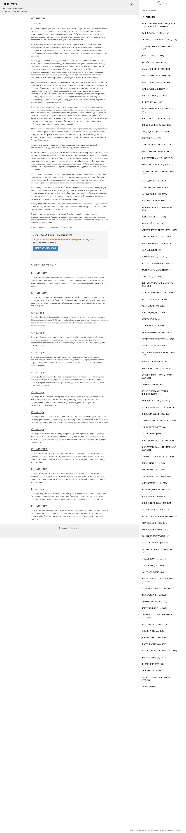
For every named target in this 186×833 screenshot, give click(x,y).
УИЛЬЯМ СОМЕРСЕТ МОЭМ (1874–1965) (159, 651)
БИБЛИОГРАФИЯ (149, 687)
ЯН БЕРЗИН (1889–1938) (152, 102)
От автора (37, 312)
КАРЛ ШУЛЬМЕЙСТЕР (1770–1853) (156, 237)
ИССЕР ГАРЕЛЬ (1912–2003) (153, 201)
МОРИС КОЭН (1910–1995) (153, 572)
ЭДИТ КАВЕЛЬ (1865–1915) (153, 306)
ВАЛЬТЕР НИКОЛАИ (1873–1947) (156, 82)
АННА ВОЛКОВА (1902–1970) (154, 483)
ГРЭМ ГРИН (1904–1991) (152, 671)
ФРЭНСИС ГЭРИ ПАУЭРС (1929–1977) (158, 588)
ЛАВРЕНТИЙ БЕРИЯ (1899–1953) (156, 118)
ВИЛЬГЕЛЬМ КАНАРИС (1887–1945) (157, 158)
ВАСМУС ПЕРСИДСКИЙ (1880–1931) (157, 270)
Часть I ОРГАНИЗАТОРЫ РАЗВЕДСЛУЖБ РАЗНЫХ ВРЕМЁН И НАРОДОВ (154, 830)
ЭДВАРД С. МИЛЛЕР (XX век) (154, 299)
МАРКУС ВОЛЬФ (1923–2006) (154, 194)
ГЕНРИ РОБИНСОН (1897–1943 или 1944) (159, 421)
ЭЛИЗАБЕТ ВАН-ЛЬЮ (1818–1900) (156, 243)
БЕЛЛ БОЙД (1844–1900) (152, 250)
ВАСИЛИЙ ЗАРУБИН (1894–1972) (156, 401)
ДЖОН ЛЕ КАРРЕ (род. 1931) (154, 657)
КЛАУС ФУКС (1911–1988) (153, 565)
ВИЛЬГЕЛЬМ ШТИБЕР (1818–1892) (156, 76)
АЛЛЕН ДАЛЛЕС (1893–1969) (154, 181)
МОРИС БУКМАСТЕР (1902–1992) (156, 151)
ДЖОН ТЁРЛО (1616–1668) (153, 56)
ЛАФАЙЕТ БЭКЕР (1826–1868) (154, 62)
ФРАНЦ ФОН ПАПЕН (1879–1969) (156, 89)
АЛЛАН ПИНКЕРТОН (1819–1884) (156, 69)
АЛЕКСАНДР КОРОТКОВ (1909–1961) (158, 440)
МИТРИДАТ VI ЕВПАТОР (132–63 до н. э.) (159, 40)
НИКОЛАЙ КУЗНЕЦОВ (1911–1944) (157, 503)
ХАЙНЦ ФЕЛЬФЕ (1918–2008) (154, 608)
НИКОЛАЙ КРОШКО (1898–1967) (156, 368)
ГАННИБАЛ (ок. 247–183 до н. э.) (155, 33)
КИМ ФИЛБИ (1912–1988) (152, 385)
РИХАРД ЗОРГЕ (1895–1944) (153, 470)
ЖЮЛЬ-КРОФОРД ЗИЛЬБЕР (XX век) (157, 332)
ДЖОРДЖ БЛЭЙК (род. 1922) (154, 595)
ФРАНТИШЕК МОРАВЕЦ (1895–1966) (157, 145)
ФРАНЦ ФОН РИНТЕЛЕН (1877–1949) (157, 293)
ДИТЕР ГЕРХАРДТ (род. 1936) (154, 624)
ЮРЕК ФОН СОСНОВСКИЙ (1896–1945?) (159, 407)
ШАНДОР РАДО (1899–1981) (153, 496)
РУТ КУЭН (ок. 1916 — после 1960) (156, 476)
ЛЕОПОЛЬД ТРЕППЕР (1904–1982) (156, 490)
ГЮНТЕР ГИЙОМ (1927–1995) (154, 601)
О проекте (63, 528)
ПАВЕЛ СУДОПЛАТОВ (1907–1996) (156, 125)
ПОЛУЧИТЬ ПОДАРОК (45, 248)
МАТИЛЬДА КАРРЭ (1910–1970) (155, 510)
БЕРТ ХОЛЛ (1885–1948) (152, 276)
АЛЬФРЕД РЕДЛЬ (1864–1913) (154, 257)
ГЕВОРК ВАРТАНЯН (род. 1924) (155, 543)
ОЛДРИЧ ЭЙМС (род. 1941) (153, 631)
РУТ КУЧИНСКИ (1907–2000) (154, 427)
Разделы (73, 528)
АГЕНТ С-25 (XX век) (151, 319)
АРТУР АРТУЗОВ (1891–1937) (154, 96)
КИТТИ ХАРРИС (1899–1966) (154, 434)
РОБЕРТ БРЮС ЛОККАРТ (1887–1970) (158, 339)
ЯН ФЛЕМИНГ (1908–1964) (153, 664)
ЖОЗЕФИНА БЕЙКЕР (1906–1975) (156, 536)
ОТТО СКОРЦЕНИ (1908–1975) (154, 523)
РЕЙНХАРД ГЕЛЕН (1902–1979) (155, 187)
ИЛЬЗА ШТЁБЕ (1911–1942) (153, 463)
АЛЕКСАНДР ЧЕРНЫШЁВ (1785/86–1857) (159, 230)
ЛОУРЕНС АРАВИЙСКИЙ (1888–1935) (158, 263)
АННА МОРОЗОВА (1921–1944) (155, 529)
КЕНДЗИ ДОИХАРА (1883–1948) (155, 132)
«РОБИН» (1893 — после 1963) (154, 559)
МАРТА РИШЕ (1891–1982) (153, 326)
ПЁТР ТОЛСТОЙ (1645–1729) (154, 217)
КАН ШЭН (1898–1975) (151, 138)
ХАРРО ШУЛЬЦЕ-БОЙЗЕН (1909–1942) (158, 457)
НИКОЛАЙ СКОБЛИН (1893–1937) (156, 414)
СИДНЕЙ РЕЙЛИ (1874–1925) (154, 346)
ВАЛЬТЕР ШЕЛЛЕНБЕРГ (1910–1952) (157, 165)
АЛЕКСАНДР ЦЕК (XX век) (153, 313)
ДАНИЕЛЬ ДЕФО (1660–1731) (154, 638)
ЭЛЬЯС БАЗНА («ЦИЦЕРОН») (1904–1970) (159, 516)
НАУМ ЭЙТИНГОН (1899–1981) (155, 362)
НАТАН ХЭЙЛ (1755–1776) (153, 223)
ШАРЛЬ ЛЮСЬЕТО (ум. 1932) (154, 644)
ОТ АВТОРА (39, 272)
